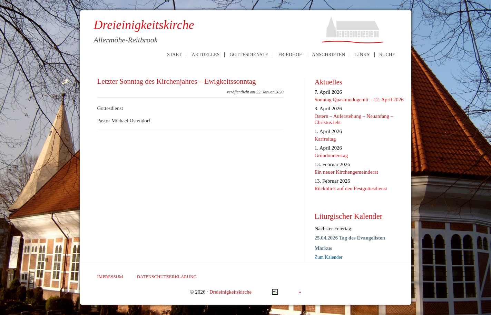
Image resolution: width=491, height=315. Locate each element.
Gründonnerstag (331, 155)
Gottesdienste (248, 54)
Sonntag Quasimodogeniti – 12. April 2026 (359, 99)
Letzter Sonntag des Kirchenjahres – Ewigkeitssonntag (176, 81)
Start (174, 54)
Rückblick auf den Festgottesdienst (351, 188)
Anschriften (328, 54)
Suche (387, 54)
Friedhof (290, 54)
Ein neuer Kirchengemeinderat (346, 172)
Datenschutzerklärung (167, 276)
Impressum (110, 276)
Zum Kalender (329, 257)
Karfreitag (325, 139)
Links (362, 54)
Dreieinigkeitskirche (230, 292)
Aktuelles (206, 54)
